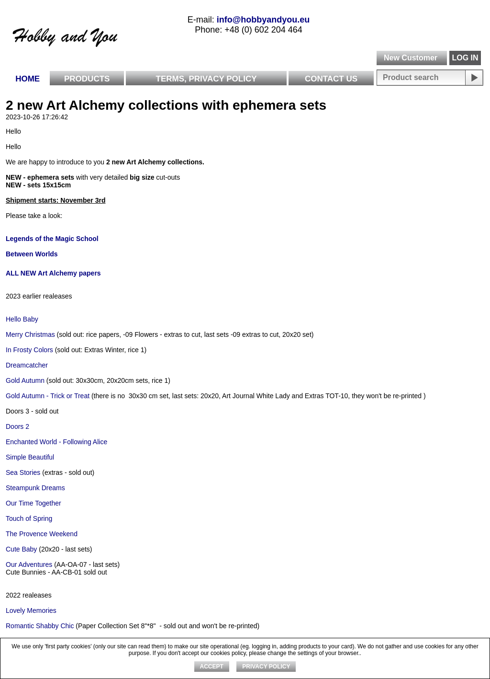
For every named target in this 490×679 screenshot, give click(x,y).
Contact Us (331, 78)
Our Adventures (30, 564)
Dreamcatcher (27, 365)
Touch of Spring (30, 518)
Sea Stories (23, 472)
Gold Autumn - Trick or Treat (48, 396)
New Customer (410, 58)
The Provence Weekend (42, 534)
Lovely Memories (31, 610)
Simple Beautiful (30, 457)
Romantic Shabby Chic (40, 626)
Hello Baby (22, 319)
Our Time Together (33, 503)
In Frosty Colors (29, 350)
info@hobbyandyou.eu (263, 19)
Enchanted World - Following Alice (56, 442)
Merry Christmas (30, 334)
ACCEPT (211, 666)
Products (87, 78)
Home (27, 78)
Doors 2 (17, 426)
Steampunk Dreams (36, 488)
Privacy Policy (266, 666)
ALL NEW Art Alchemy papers (53, 273)
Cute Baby (21, 549)
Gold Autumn (25, 380)
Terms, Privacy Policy (206, 78)
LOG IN (465, 58)
